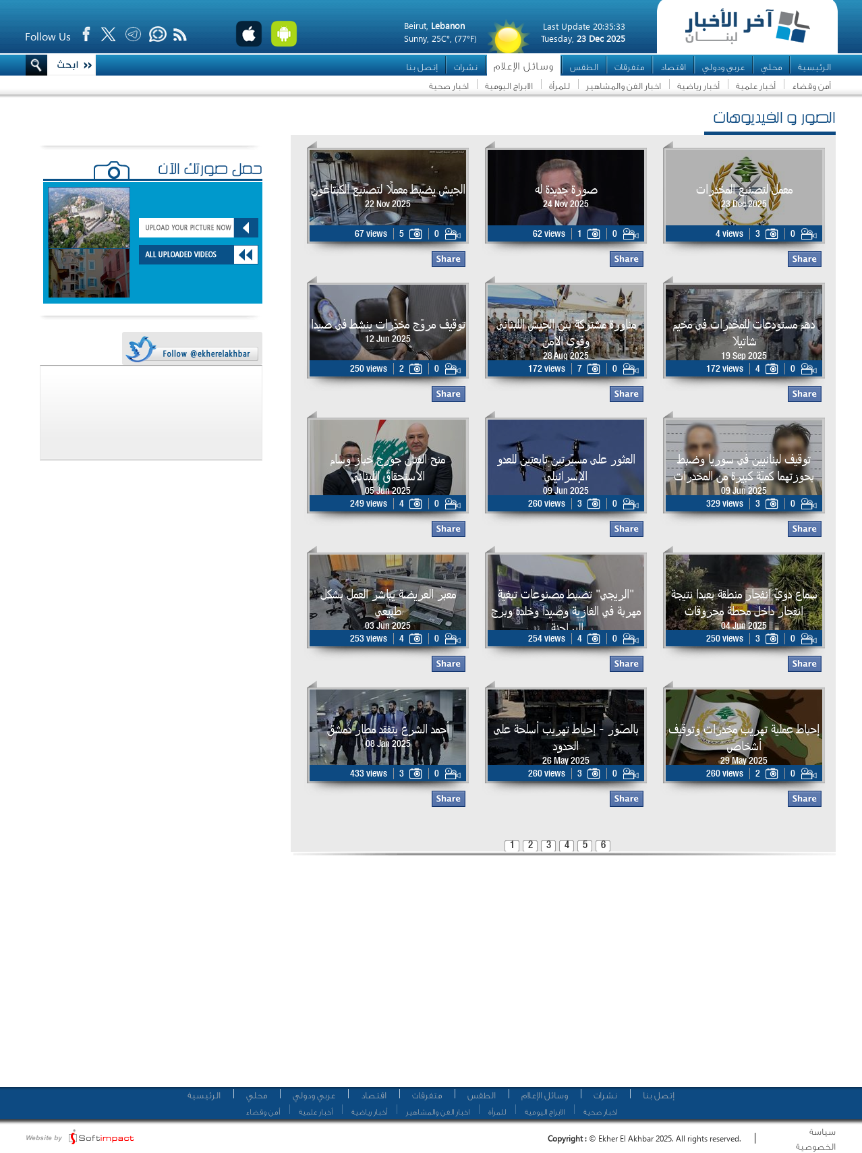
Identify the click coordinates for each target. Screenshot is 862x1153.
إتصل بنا (422, 67)
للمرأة (559, 86)
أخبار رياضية (698, 86)
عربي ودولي (723, 67)
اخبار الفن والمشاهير (623, 86)
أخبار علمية (756, 86)
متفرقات (629, 67)
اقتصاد (673, 67)
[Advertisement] (427, 974)
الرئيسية (814, 67)
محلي (771, 67)
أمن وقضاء (811, 86)
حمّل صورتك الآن (210, 170)
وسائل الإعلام (524, 66)
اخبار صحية (449, 86)
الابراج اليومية (509, 86)
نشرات (466, 67)
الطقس (584, 67)
